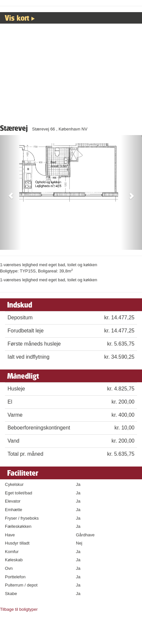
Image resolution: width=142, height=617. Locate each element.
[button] (10, 192)
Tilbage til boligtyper (19, 609)
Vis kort (17, 17)
